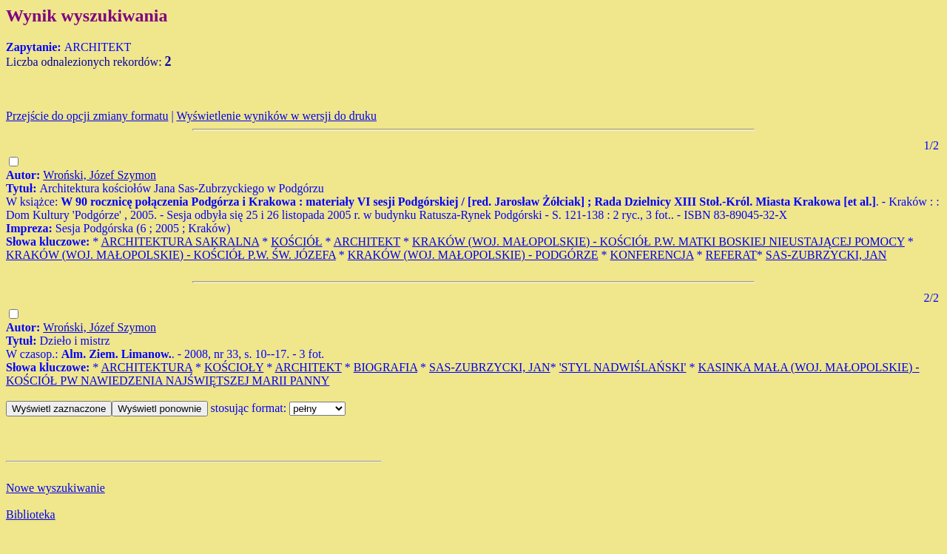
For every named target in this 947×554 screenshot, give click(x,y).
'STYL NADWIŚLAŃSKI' (623, 367)
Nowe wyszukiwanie (55, 488)
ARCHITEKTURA (146, 367)
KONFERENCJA (652, 255)
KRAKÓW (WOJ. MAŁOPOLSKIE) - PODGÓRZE (473, 255)
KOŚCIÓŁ (296, 241)
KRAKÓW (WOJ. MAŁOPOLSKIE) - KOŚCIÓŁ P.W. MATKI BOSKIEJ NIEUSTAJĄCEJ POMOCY (658, 241)
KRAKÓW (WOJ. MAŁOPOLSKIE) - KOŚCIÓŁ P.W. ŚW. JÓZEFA (171, 255)
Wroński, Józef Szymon (99, 175)
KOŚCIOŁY (233, 367)
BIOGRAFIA (385, 367)
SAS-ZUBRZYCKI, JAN (826, 255)
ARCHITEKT (367, 241)
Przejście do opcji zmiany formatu (87, 115)
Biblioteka (30, 514)
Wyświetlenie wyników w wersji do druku (276, 115)
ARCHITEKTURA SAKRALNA (180, 241)
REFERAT (731, 255)
